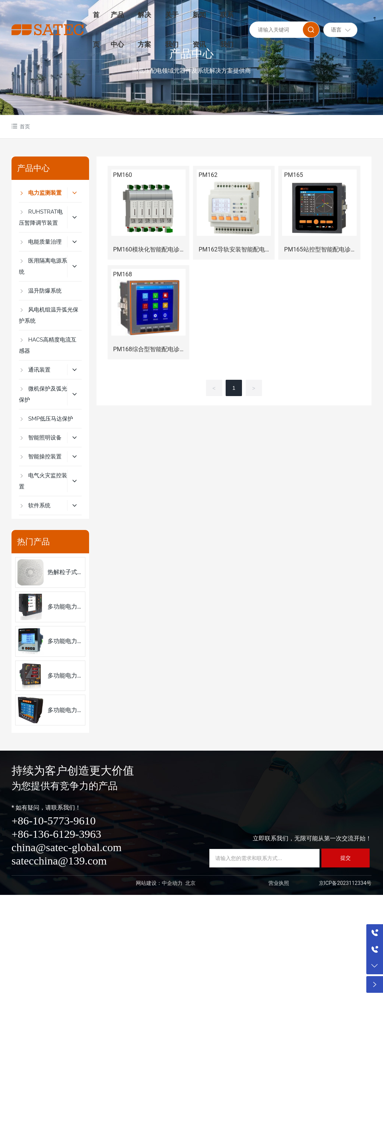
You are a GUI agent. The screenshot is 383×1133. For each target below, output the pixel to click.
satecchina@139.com (59, 860)
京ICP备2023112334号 (345, 883)
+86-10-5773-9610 (54, 820)
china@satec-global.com (67, 847)
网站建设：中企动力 (159, 883)
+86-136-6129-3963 (56, 834)
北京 (190, 883)
